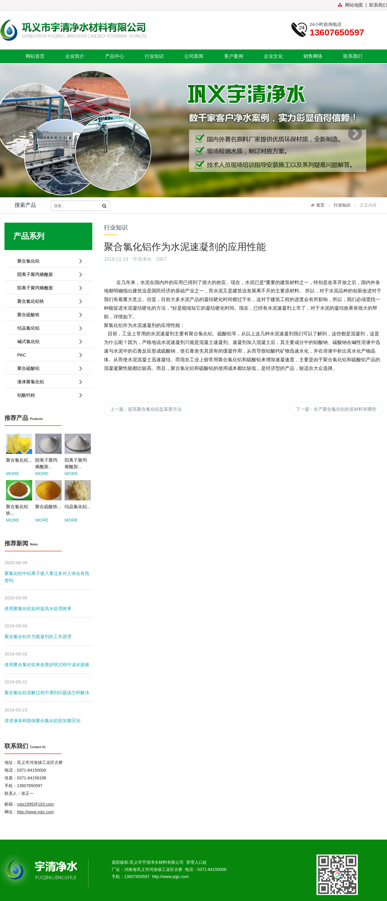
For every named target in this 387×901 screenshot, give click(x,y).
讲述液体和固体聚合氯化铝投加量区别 (42, 720)
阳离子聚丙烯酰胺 (47, 288)
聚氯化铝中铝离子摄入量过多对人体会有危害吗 (46, 577)
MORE (12, 473)
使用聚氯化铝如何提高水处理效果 (37, 608)
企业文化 (273, 56)
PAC (47, 355)
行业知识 (154, 56)
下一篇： (336, 409)
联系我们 (378, 4)
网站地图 (350, 4)
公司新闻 (193, 56)
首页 (320, 205)
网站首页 (35, 56)
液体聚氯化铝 (47, 382)
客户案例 (233, 56)
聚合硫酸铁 (47, 314)
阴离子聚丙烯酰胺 (47, 274)
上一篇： (146, 409)
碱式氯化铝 (47, 341)
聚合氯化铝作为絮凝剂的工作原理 (37, 636)
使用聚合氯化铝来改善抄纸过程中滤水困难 (46, 664)
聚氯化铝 (113, 325)
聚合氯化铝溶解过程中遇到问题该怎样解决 (46, 692)
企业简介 (74, 56)
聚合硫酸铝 (47, 368)
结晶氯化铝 (47, 328)
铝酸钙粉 (47, 395)
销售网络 (312, 56)
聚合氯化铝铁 (47, 301)
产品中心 (114, 56)
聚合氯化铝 (47, 261)
